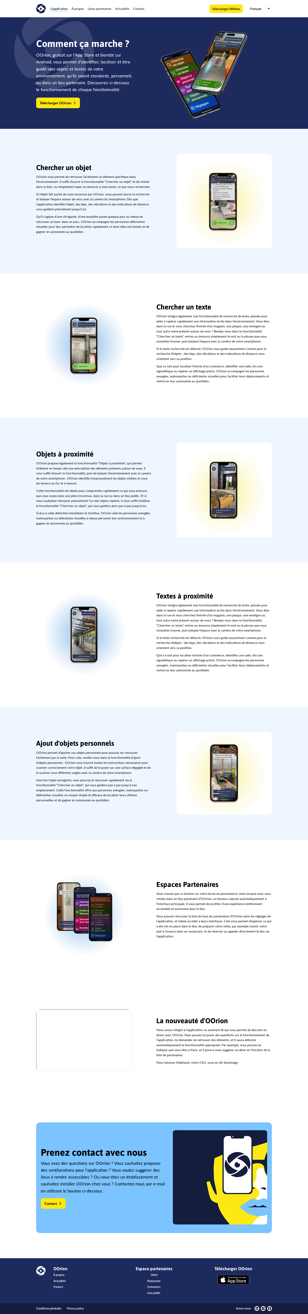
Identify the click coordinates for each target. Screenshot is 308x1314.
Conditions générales (48, 1308)
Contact (138, 8)
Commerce (153, 1286)
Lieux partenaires (99, 8)
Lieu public (153, 1293)
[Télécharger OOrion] (233, 1280)
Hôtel (154, 1274)
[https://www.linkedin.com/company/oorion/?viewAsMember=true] (257, 1308)
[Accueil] (41, 8)
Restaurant (153, 1281)
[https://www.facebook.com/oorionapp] (269, 1308)
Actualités (122, 8)
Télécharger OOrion (226, 9)
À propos (78, 8)
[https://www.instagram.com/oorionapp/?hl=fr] (263, 1308)
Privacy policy (75, 1308)
